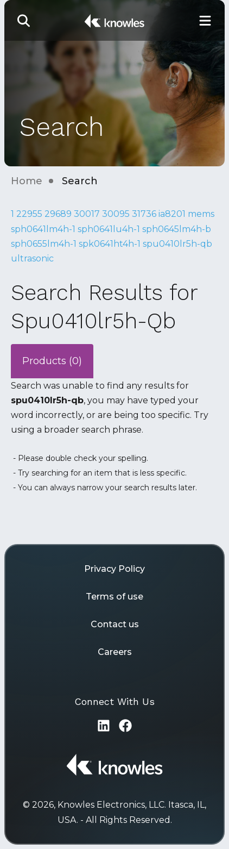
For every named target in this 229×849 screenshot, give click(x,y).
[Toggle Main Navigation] (205, 20)
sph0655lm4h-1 (44, 244)
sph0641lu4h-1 (109, 229)
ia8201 (172, 214)
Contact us (115, 624)
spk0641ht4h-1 (110, 244)
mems (201, 214)
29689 (58, 214)
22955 (29, 214)
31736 (144, 214)
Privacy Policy (114, 569)
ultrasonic (32, 258)
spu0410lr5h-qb (177, 244)
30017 (87, 214)
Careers (115, 652)
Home (26, 181)
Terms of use (114, 596)
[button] (23, 20)
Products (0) (52, 361)
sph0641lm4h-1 (43, 229)
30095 (116, 214)
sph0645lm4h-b (176, 229)
